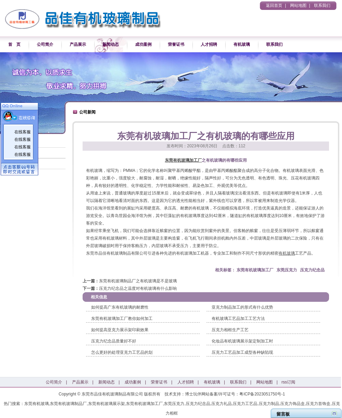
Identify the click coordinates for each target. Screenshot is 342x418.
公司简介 (45, 44)
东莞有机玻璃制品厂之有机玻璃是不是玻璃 (138, 281)
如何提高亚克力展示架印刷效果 (119, 329)
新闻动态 (110, 44)
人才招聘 (209, 44)
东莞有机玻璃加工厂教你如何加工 (122, 318)
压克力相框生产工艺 (230, 329)
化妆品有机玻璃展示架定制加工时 (242, 341)
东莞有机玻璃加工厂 (183, 160)
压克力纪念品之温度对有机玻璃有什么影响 (138, 288)
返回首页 (274, 5)
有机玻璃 (241, 44)
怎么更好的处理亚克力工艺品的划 (122, 352)
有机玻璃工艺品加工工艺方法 (238, 318)
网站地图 (298, 5)
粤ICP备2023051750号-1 (262, 394)
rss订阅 (288, 382)
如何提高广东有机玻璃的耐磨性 (119, 307)
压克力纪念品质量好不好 (113, 341)
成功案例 (143, 44)
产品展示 (78, 44)
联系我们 (322, 5)
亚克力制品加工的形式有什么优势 (242, 307)
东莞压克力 (286, 270)
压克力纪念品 (312, 270)
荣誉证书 (176, 44)
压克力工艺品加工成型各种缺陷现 (242, 352)
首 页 (14, 44)
